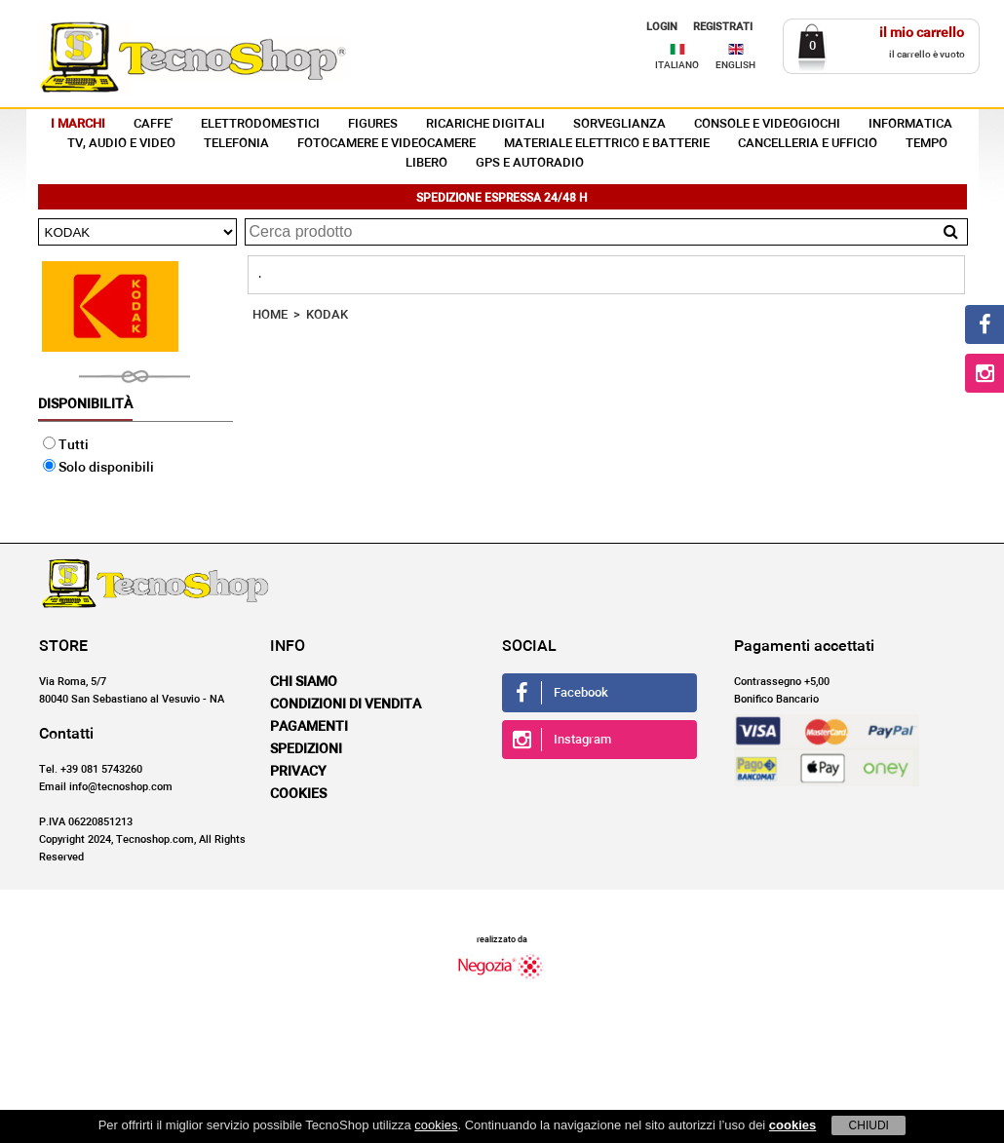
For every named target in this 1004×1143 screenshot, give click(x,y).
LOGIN (661, 26)
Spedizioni (306, 749)
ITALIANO (677, 65)
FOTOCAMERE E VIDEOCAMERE (386, 143)
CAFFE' (153, 124)
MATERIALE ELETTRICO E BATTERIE (607, 143)
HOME (270, 315)
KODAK (327, 315)
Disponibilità (85, 404)
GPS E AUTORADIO (530, 163)
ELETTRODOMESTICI (260, 124)
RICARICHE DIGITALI (485, 124)
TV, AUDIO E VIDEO (121, 143)
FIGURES (373, 124)
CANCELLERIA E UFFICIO (807, 143)
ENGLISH (735, 65)
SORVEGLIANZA (619, 124)
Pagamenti (309, 727)
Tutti (66, 445)
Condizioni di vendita (345, 704)
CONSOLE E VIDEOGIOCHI (767, 124)
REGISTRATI (723, 26)
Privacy (298, 772)
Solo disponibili (98, 468)
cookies (435, 1125)
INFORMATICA (910, 124)
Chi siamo (303, 682)
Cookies (298, 794)
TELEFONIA (236, 143)
